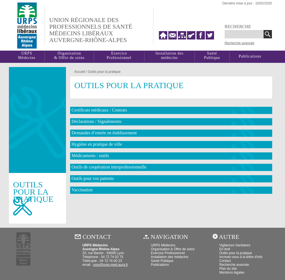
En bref (224, 249)
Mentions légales (231, 272)
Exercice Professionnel (119, 55)
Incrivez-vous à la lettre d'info (240, 257)
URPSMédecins (26, 55)
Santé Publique (162, 261)
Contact (225, 261)
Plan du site (228, 269)
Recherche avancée (239, 43)
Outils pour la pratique (104, 72)
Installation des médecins (169, 55)
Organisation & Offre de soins (173, 249)
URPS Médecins (163, 245)
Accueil (79, 72)
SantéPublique (212, 55)
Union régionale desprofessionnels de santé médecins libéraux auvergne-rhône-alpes (90, 29)
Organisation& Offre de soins (69, 55)
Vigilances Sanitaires (234, 245)
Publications (250, 56)
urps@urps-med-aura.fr (110, 265)
